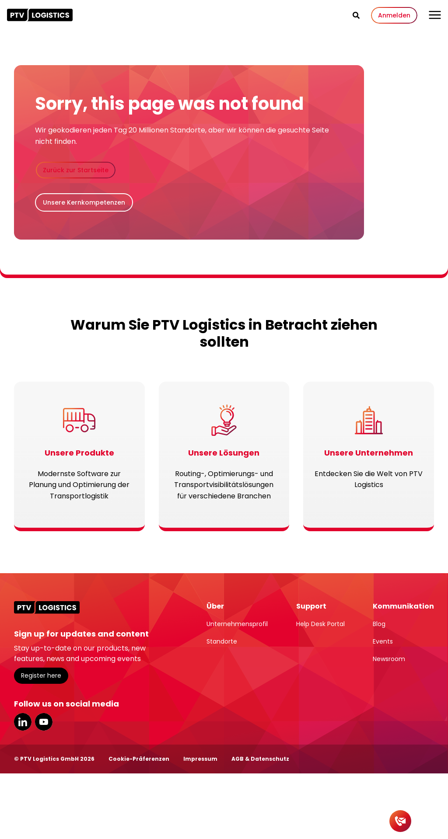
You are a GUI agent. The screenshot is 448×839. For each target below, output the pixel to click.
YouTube (43, 722)
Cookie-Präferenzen (138, 758)
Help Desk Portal (320, 624)
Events (383, 641)
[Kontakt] (400, 821)
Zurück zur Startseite (75, 170)
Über (215, 606)
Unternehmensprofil (237, 624)
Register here (41, 675)
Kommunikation (403, 606)
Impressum (200, 758)
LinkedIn (23, 722)
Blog (379, 624)
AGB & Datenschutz (260, 758)
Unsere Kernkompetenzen (84, 202)
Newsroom (389, 658)
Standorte (221, 641)
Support (311, 606)
